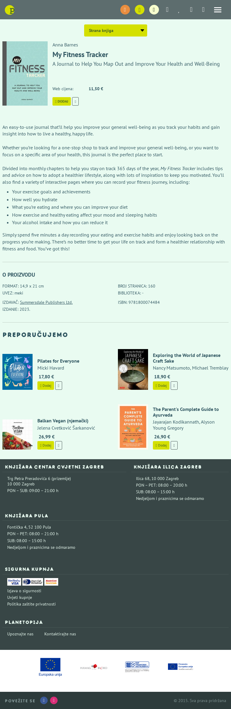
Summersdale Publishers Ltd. (46, 302)
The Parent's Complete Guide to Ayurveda (186, 412)
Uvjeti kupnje (19, 597)
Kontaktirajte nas (60, 634)
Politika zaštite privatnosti (31, 604)
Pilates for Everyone (58, 361)
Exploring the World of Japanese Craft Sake (186, 358)
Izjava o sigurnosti (24, 590)
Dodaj (61, 101)
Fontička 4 (17, 527)
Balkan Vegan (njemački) (62, 421)
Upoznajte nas (20, 634)
